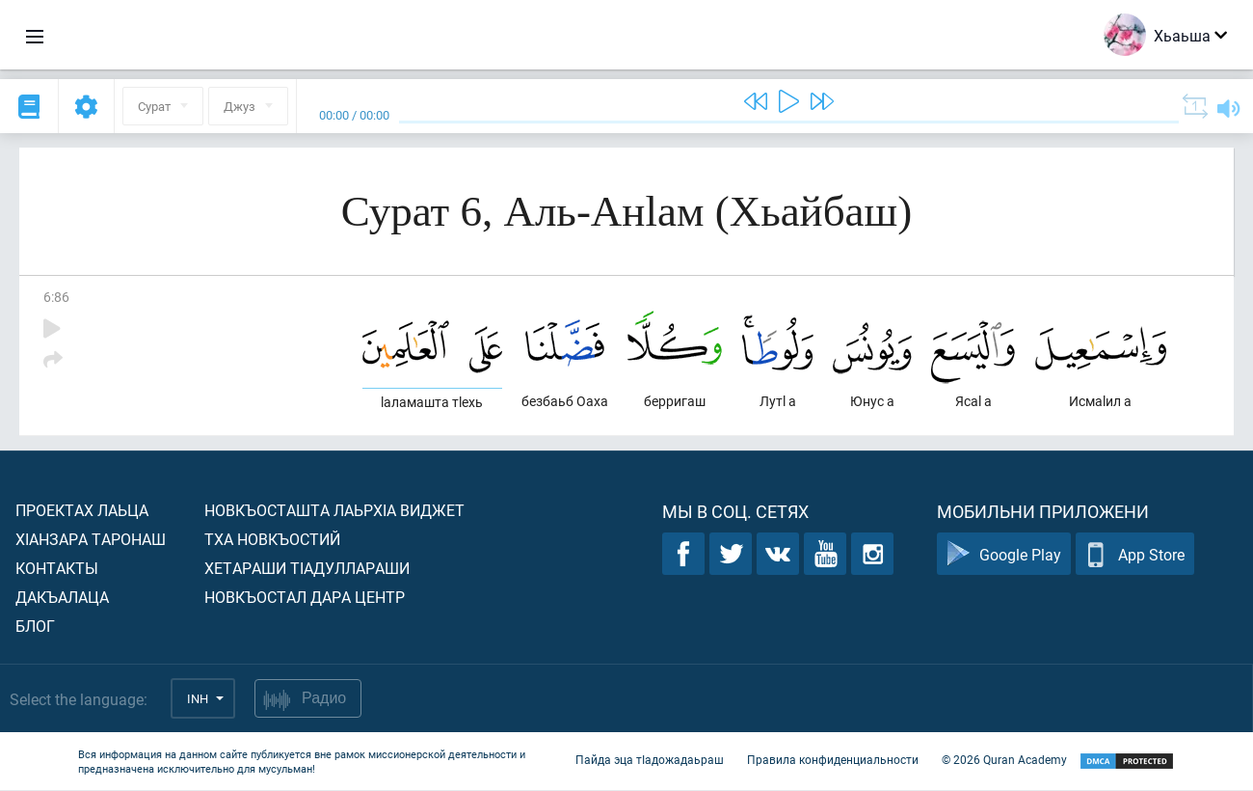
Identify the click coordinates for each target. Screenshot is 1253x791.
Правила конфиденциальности (833, 760)
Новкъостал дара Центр (304, 597)
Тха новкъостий (272, 540)
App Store (1135, 555)
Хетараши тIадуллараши (307, 569)
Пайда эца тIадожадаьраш (649, 760)
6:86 (56, 296)
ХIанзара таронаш (90, 540)
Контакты (56, 569)
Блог (35, 626)
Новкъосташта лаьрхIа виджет (334, 511)
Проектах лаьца (81, 511)
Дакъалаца (62, 597)
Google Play (1003, 555)
